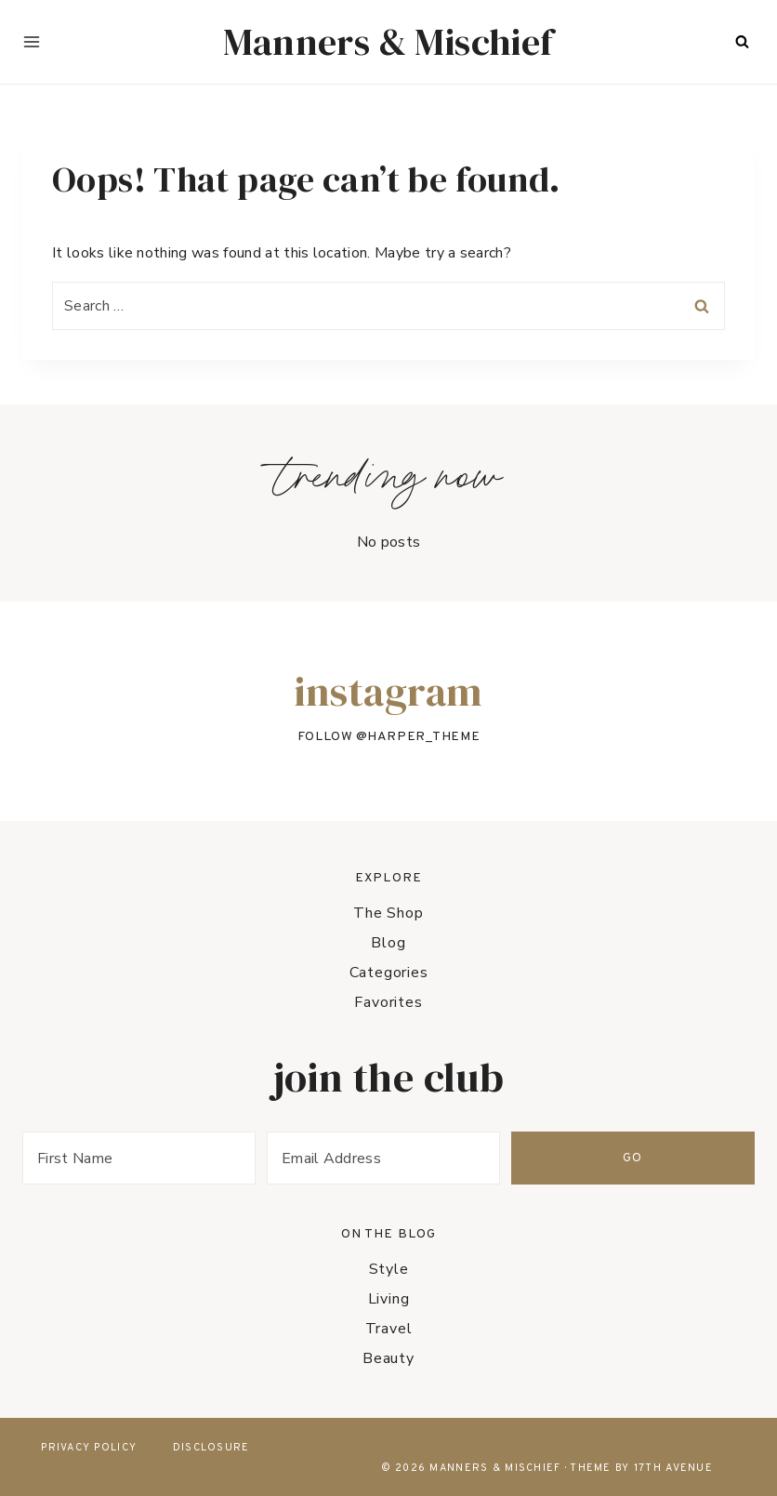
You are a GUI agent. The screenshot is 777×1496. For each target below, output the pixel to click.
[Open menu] (31, 42)
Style (389, 1269)
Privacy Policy (89, 1447)
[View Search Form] (742, 42)
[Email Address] (482, 1158)
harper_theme (423, 737)
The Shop (388, 913)
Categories (388, 972)
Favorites (388, 1002)
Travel (389, 1328)
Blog (388, 943)
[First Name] (172, 1158)
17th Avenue (673, 1468)
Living (389, 1299)
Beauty (388, 1358)
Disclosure (211, 1447)
